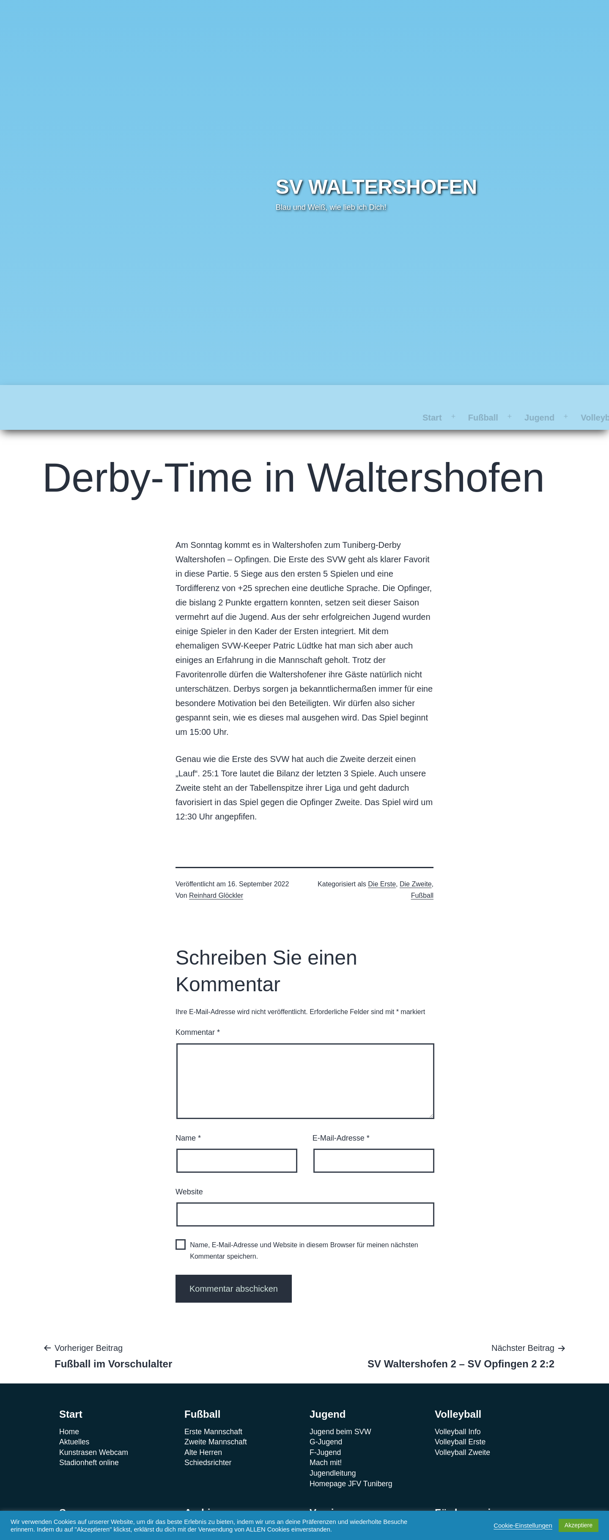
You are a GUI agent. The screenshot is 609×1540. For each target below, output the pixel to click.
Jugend (189, 397)
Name (188, 1117)
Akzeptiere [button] (579, 1525)
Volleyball (249, 397)
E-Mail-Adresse (341, 1117)
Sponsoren (318, 397)
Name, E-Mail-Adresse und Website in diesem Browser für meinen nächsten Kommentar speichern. (304, 1230)
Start (81, 397)
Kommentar (198, 1011)
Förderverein (496, 397)
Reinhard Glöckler (216, 874)
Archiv (379, 397)
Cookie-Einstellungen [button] (523, 1525)
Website (189, 1171)
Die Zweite (416, 863)
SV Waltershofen (376, 187)
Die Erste (382, 863)
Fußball (133, 397)
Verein (431, 397)
